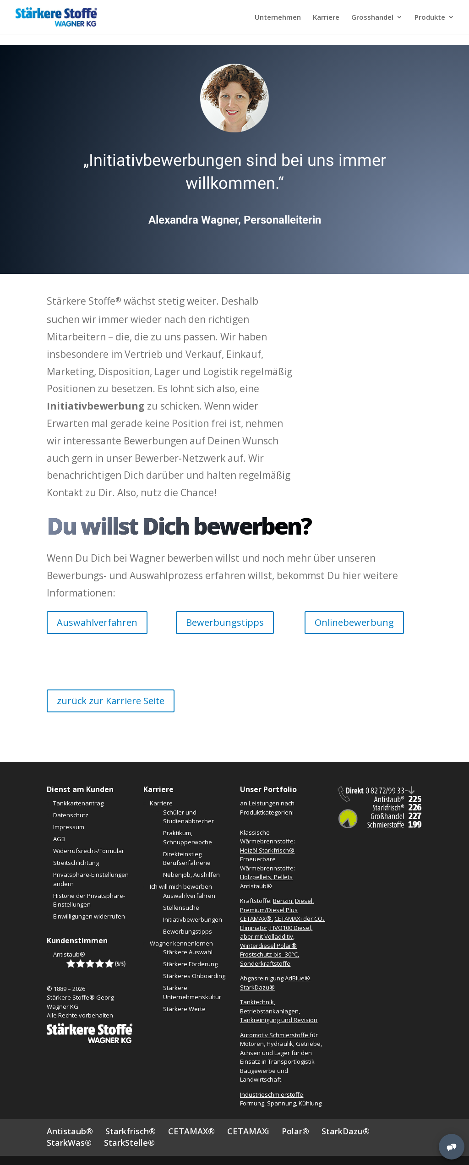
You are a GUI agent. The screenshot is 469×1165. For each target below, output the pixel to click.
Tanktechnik (257, 1002)
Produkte (429, 18)
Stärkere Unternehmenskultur (192, 992)
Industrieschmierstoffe (271, 1094)
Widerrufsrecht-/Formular (88, 851)
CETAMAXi (248, 1131)
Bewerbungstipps (225, 622)
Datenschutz (70, 815)
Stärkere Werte (184, 1009)
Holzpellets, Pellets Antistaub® (266, 881)
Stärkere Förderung (190, 964)
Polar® (295, 1131)
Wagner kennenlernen (181, 943)
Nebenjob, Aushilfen (191, 874)
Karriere (326, 18)
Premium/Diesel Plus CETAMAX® (269, 914)
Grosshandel (372, 18)
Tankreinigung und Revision (278, 1020)
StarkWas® (69, 1142)
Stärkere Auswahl (188, 952)
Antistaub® (69, 954)
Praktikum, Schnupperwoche (187, 837)
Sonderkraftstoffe (265, 963)
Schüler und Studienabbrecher (188, 817)
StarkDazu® (346, 1131)
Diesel (303, 901)
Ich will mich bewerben (181, 886)
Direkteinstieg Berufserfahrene (187, 858)
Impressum (68, 827)
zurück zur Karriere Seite (110, 701)
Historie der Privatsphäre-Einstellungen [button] (89, 900)
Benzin (282, 901)
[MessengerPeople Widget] (451, 1147)
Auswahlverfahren (97, 622)
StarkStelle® (129, 1142)
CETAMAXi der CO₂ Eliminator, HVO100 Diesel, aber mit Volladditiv (282, 927)
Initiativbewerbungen (192, 919)
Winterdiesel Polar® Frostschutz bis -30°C (269, 950)
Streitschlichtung (76, 863)
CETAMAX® (191, 1131)
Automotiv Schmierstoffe (275, 1035)
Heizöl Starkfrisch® (267, 850)
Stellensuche (181, 907)
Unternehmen (278, 18)
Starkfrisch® (130, 1131)
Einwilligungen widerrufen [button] (89, 916)
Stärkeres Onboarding (194, 976)
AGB (59, 839)
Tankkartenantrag (78, 803)
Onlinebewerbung (354, 622)
